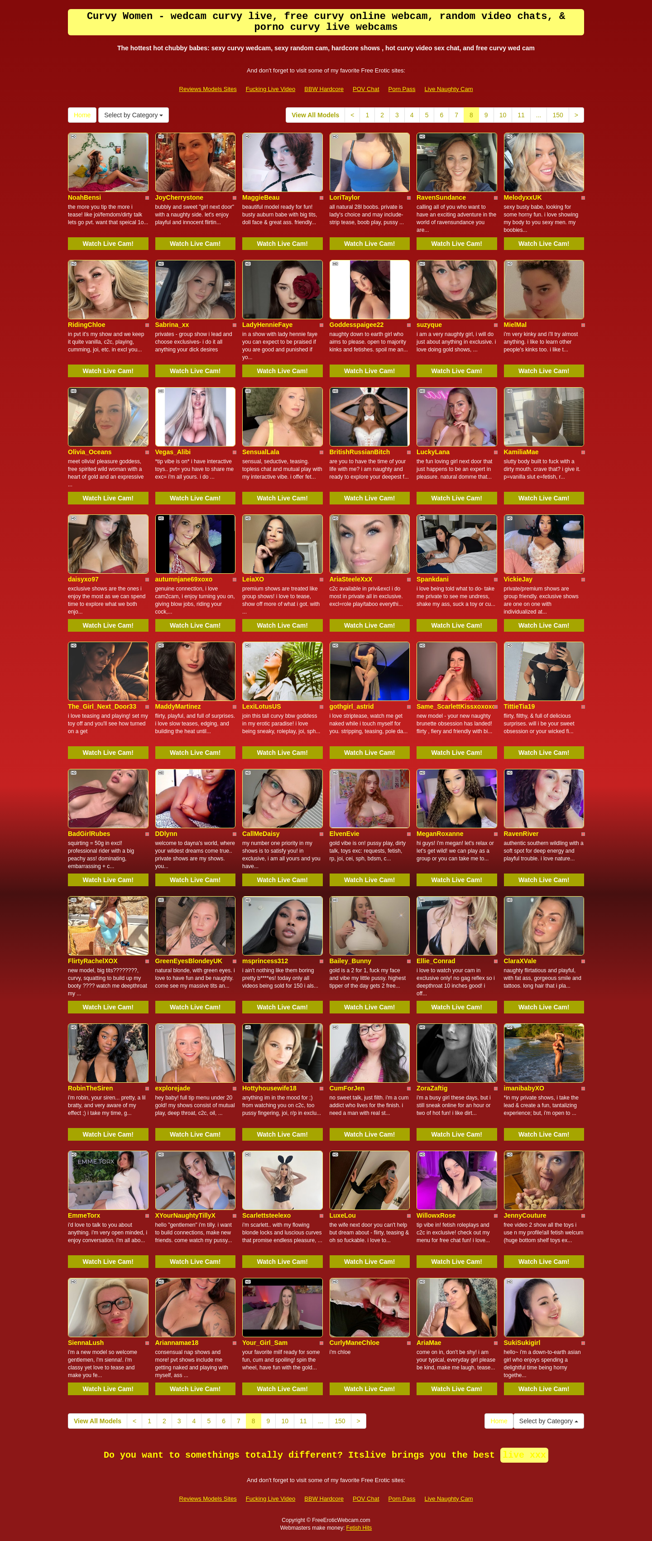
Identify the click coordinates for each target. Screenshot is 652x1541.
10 (503, 115)
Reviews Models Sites (208, 89)
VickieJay (518, 579)
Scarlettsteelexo (266, 1215)
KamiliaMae (521, 452)
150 (557, 115)
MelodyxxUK (523, 197)
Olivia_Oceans (90, 452)
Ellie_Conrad (436, 961)
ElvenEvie (345, 833)
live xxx (524, 1455)
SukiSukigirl (522, 1342)
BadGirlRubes (89, 833)
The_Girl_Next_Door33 (102, 706)
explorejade (173, 1088)
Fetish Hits (359, 1528)
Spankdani (433, 579)
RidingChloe (86, 324)
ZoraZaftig (432, 1088)
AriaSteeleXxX (351, 579)
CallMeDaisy (260, 833)
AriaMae (429, 1342)
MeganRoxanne (440, 833)
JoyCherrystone (179, 197)
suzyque (429, 324)
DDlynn (166, 833)
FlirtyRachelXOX (93, 961)
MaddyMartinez (178, 706)
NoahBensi (84, 197)
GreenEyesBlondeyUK (189, 961)
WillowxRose (436, 1215)
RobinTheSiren (90, 1088)
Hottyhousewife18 (269, 1088)
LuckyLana (433, 452)
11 (521, 115)
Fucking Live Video (271, 89)
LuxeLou (343, 1215)
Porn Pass (402, 89)
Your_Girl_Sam (265, 1342)
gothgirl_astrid (352, 706)
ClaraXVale (520, 961)
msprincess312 (265, 961)
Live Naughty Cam (449, 89)
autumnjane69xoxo (184, 579)
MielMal (515, 324)
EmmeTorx (84, 1215)
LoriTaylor (345, 197)
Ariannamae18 (177, 1342)
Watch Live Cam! (108, 243)
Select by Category (133, 115)
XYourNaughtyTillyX (185, 1215)
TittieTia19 (519, 706)
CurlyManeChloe (354, 1342)
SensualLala (260, 452)
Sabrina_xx (172, 324)
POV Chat (366, 89)
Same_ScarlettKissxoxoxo (456, 706)
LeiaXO (253, 579)
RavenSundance (441, 197)
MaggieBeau (260, 197)
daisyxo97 (83, 579)
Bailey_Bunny (351, 961)
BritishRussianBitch (360, 452)
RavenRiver (521, 833)
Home (82, 115)
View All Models (315, 115)
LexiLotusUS (261, 706)
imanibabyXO (524, 1088)
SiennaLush (86, 1342)
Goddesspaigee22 (357, 324)
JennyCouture (525, 1215)
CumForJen (347, 1088)
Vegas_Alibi (173, 452)
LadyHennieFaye (267, 324)
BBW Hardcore (324, 89)
